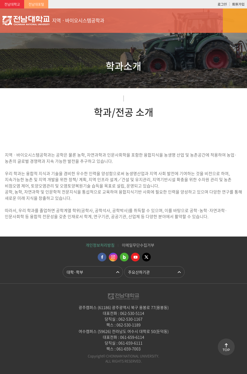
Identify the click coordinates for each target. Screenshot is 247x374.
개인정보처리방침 (100, 245)
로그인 (222, 4)
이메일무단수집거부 (138, 245)
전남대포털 (36, 4)
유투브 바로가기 (135, 257)
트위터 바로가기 (146, 257)
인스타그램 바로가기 (113, 257)
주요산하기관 (139, 272)
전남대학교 (12, 4)
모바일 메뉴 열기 (235, 20)
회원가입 (238, 4)
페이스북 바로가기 (102, 257)
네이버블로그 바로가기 (124, 257)
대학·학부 (75, 272)
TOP (226, 350)
